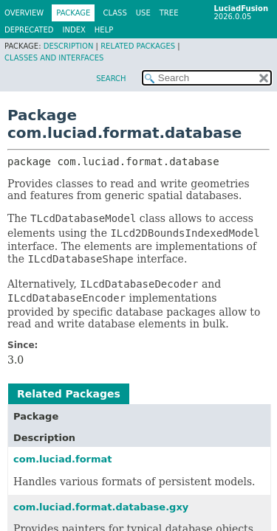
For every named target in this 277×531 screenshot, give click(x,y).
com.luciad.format (62, 459)
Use (143, 13)
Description (69, 46)
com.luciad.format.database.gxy (100, 507)
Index (74, 30)
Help (104, 30)
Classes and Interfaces (53, 58)
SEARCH (111, 78)
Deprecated (29, 30)
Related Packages (137, 46)
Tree (169, 13)
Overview (24, 13)
